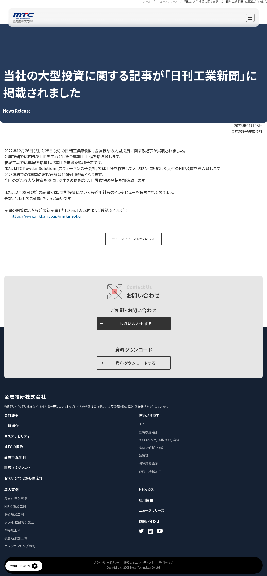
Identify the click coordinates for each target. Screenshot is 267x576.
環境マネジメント (17, 467)
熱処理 (143, 455)
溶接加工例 (12, 530)
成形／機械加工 (150, 471)
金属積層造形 (149, 432)
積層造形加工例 (15, 538)
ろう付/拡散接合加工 (19, 522)
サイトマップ (166, 562)
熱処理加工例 (14, 514)
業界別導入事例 (15, 498)
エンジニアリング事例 (20, 546)
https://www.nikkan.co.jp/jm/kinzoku (45, 216)
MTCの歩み (13, 446)
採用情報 (146, 500)
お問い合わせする (135, 323)
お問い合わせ (149, 521)
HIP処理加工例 (15, 506)
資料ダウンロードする (136, 363)
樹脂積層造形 (149, 463)
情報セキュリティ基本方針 (139, 562)
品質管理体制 (15, 457)
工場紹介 (11, 425)
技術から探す (149, 415)
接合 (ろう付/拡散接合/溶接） (160, 439)
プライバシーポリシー (106, 562)
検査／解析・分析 (151, 447)
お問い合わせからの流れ (23, 478)
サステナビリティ (17, 436)
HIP (141, 424)
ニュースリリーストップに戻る (133, 238)
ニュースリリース (151, 510)
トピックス (146, 489)
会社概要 (11, 415)
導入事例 (11, 489)
